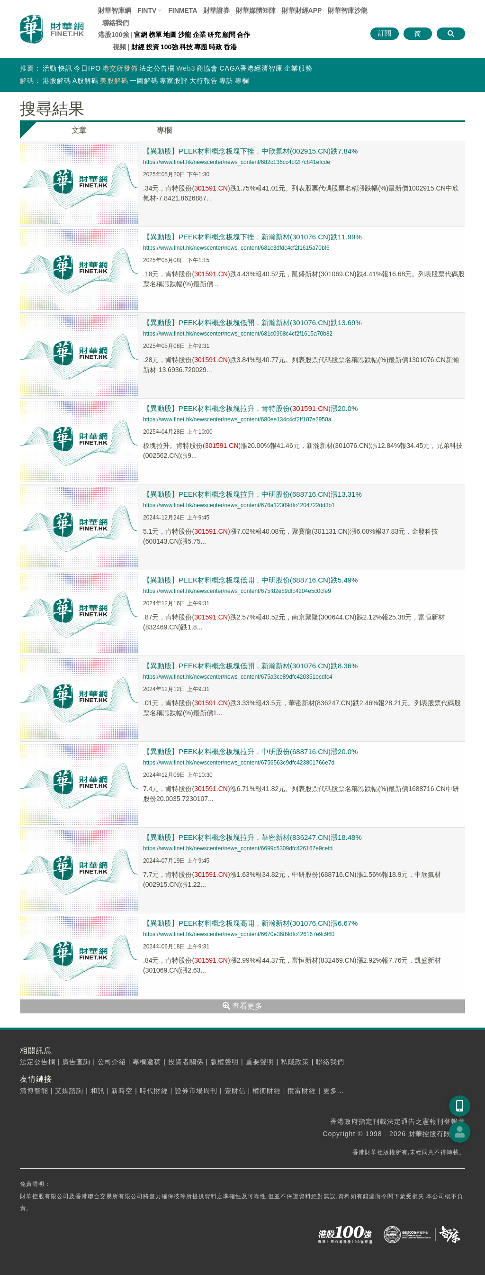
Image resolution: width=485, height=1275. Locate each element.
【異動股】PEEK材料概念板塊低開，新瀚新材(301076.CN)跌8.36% (250, 666)
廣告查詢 (76, 1062)
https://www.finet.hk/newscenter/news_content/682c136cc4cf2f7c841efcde (236, 162)
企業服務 (298, 68)
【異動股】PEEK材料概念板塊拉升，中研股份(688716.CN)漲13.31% (252, 494)
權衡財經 (266, 1090)
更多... (333, 1090)
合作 (243, 34)
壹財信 (235, 1090)
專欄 (242, 80)
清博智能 (34, 1090)
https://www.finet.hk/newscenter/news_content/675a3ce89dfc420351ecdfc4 (237, 677)
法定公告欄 (157, 68)
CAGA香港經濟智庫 (251, 68)
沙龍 (184, 34)
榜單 (155, 34)
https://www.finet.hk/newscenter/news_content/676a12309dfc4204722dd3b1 (239, 505)
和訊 (97, 1090)
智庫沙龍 (348, 10)
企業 (199, 34)
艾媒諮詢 (69, 1090)
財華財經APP (302, 10)
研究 (214, 34)
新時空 (122, 1090)
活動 (50, 68)
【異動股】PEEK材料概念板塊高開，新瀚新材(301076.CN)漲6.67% (250, 923)
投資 (152, 47)
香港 (230, 47)
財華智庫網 (114, 10)
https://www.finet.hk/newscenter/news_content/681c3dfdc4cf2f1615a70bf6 (236, 248)
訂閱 (384, 33)
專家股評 (174, 80)
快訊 (65, 68)
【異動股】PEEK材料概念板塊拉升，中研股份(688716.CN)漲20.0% (250, 751)
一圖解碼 (144, 80)
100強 (169, 47)
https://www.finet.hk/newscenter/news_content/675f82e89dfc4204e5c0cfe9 (237, 591)
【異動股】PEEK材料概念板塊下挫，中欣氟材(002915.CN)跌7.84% (250, 151)
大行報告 (203, 80)
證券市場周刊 (196, 1090)
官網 (140, 34)
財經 (137, 47)
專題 (200, 47)
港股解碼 (57, 80)
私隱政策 (295, 1062)
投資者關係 (186, 1062)
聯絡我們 (115, 23)
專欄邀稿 (147, 1062)
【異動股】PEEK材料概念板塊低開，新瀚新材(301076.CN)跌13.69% (252, 323)
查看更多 (242, 1006)
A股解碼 (85, 80)
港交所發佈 (120, 68)
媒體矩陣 (256, 10)
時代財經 (154, 1090)
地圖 (170, 34)
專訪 (226, 80)
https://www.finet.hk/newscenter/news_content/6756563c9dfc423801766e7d (238, 762)
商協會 (207, 68)
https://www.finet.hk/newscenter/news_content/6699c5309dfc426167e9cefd (237, 848)
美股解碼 (114, 80)
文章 (79, 130)
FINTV (146, 10)
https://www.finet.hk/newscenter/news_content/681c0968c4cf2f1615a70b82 (237, 333)
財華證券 (216, 10)
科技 (186, 47)
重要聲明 (260, 1062)
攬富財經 (301, 1090)
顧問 (228, 34)
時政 (215, 47)
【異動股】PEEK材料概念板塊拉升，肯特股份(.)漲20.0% (250, 408)
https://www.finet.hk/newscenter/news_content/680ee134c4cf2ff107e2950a (237, 419)
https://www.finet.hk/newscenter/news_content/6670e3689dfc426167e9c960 (238, 934)
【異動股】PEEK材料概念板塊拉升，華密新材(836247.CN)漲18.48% (252, 837)
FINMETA (182, 10)
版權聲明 (224, 1062)
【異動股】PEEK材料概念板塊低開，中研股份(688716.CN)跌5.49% (250, 580)
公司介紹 (112, 1062)
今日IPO (87, 68)
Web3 (185, 68)
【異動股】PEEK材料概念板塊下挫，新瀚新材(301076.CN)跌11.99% (252, 237)
